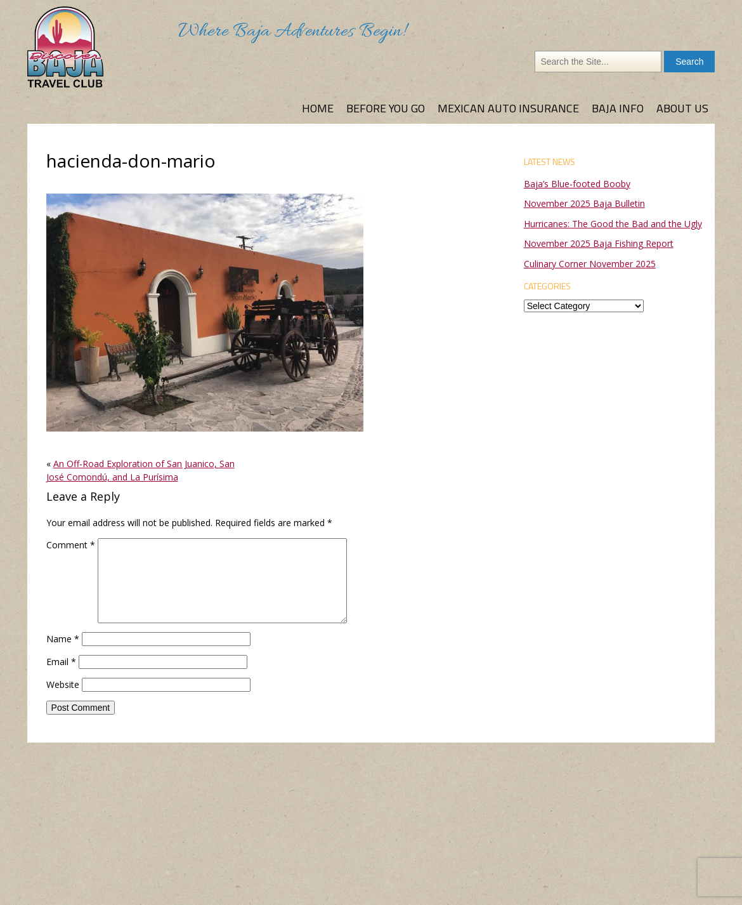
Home (318, 108)
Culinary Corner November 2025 (590, 264)
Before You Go (385, 108)
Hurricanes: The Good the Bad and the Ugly (613, 224)
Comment (70, 545)
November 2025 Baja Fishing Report (599, 243)
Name (62, 639)
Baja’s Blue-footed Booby (577, 184)
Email (61, 662)
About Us (682, 108)
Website (62, 684)
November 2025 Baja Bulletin (584, 203)
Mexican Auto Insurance (508, 108)
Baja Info (618, 108)
